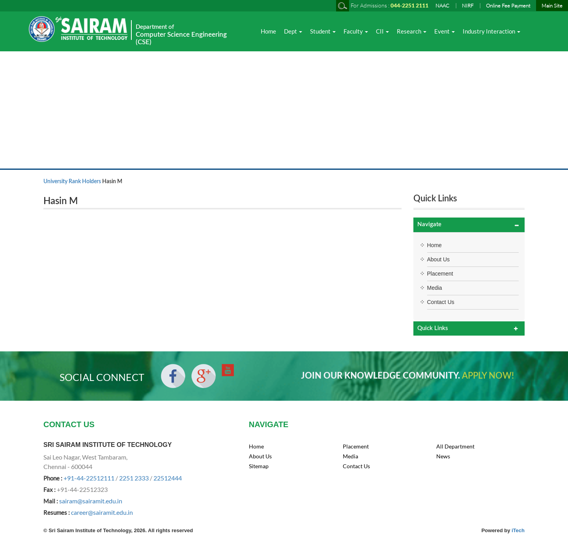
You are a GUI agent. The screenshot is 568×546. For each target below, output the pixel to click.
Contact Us (440, 302)
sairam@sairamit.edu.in (90, 501)
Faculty (356, 31)
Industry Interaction (491, 31)
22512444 (167, 478)
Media (434, 288)
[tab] (469, 225)
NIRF (467, 5)
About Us (438, 259)
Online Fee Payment (508, 5)
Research (411, 31)
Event (444, 31)
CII (382, 31)
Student (323, 31)
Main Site (552, 5)
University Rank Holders (72, 181)
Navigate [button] (429, 224)
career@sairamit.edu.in (102, 512)
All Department (455, 446)
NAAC (442, 5)
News (443, 456)
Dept (293, 31)
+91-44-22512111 (89, 478)
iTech (518, 530)
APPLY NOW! (488, 376)
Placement (440, 273)
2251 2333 (134, 478)
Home (268, 31)
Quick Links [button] (432, 328)
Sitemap (259, 466)
